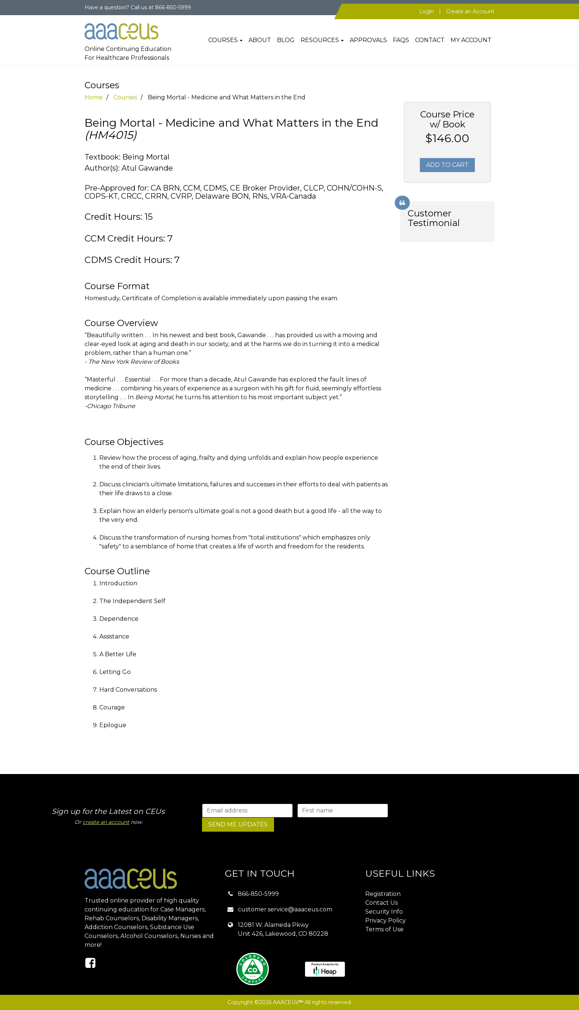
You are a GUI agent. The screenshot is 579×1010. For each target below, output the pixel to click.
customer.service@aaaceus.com (285, 909)
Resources (320, 40)
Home (94, 97)
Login (426, 11)
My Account (470, 40)
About (260, 40)
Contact (430, 40)
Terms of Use (384, 929)
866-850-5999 (258, 893)
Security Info (384, 911)
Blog (286, 40)
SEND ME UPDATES (238, 824)
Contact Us (381, 902)
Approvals (368, 40)
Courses (223, 40)
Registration (383, 893)
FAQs (401, 40)
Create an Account (470, 11)
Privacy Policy (385, 920)
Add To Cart (447, 164)
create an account (106, 822)
